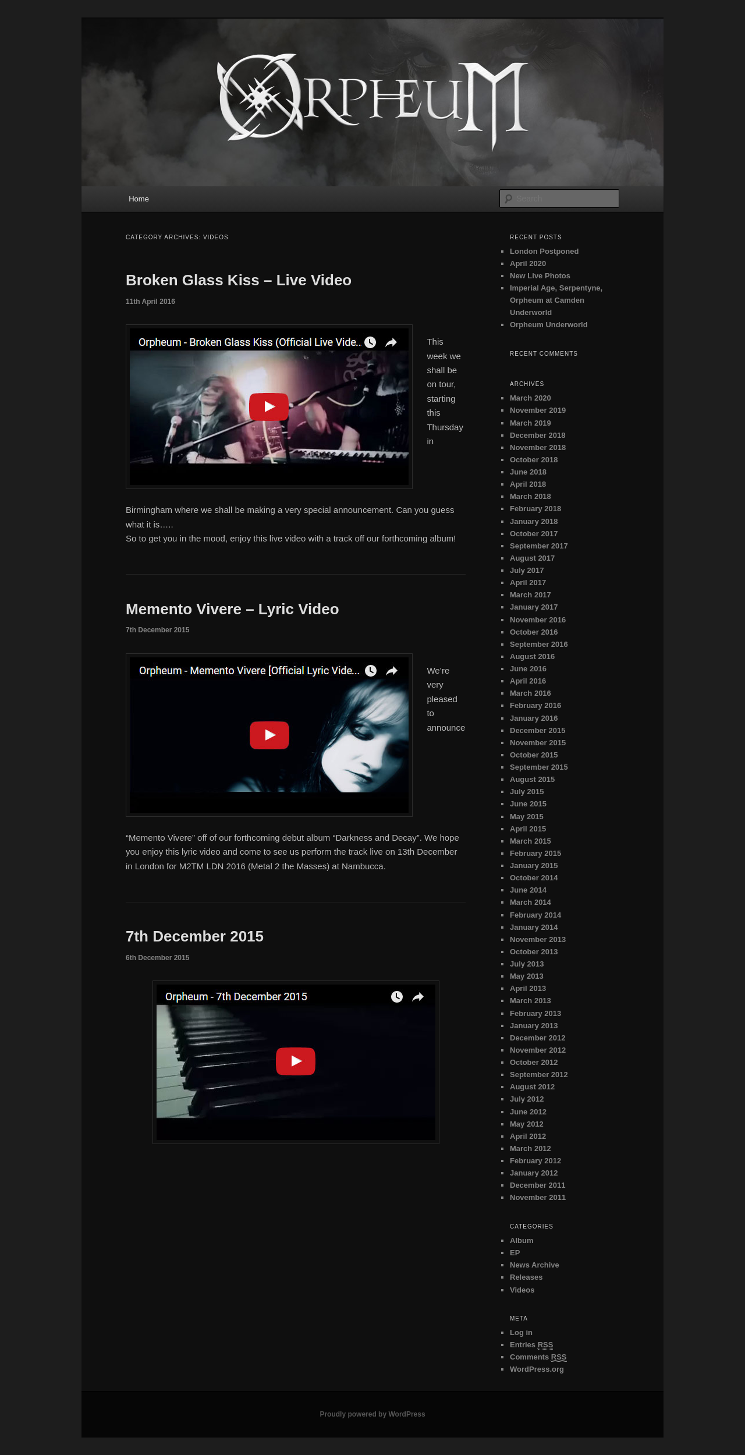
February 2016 (535, 705)
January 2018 (534, 521)
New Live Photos (540, 275)
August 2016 (532, 656)
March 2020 (530, 398)
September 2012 (539, 1074)
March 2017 (530, 594)
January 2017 (534, 607)
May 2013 (527, 976)
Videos (522, 1290)
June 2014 (528, 890)
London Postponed (544, 251)
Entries (531, 1345)
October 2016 (534, 632)
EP (515, 1252)
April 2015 (528, 828)
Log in (521, 1332)
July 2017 (527, 570)
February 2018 (535, 508)
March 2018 (530, 496)
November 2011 (538, 1197)
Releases (526, 1277)
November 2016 (538, 619)
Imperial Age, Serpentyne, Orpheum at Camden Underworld (556, 300)
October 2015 (534, 754)
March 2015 (530, 841)
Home (139, 198)
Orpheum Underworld (549, 324)
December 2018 (537, 435)
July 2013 (527, 964)
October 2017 (534, 533)
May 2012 (527, 1124)
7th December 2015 (195, 936)
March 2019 (530, 423)
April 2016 (528, 681)
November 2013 (538, 939)
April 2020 (528, 263)
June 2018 (528, 472)
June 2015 (528, 803)
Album (521, 1240)
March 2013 (530, 1000)
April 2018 (528, 484)
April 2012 (528, 1136)
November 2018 (538, 447)
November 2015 (538, 742)
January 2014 (534, 927)
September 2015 (539, 767)
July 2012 (527, 1099)
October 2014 (534, 877)
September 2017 (539, 545)
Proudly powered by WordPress (372, 1414)
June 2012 (528, 1111)
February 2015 (535, 853)
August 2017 (532, 558)
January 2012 (534, 1173)
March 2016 (530, 693)
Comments (538, 1357)
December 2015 (537, 730)
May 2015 (527, 816)
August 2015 (532, 779)
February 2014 (535, 915)
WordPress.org (537, 1369)
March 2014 (530, 902)
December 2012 (537, 1037)
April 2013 (528, 988)
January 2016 (534, 718)
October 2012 (534, 1062)
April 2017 (528, 582)
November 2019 (538, 410)
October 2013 (534, 951)
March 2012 (530, 1148)
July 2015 (527, 791)
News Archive (534, 1265)
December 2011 (537, 1185)
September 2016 (539, 644)
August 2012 (532, 1086)
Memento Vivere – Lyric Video (232, 609)
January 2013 (534, 1025)
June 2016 (528, 668)
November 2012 (538, 1050)
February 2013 (535, 1013)
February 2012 (535, 1160)
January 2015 (534, 865)
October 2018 (534, 459)
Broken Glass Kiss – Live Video (239, 280)
